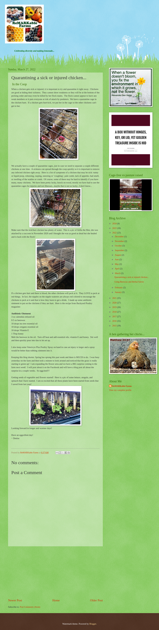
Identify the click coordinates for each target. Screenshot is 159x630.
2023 (114, 228)
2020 (114, 303)
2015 (114, 326)
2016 (114, 321)
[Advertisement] (55, 572)
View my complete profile (120, 390)
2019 (114, 307)
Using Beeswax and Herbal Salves (129, 282)
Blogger (92, 624)
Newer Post (15, 600)
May (117, 264)
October (118, 246)
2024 (114, 223)
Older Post (96, 600)
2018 (114, 312)
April (117, 268)
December (119, 236)
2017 (114, 316)
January (118, 292)
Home (56, 600)
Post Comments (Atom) (30, 607)
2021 (114, 298)
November (120, 241)
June (117, 259)
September (120, 250)
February (119, 287)
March (118, 273)
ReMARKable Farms (122, 386)
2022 (114, 233)
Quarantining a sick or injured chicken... (131, 277)
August (118, 255)
